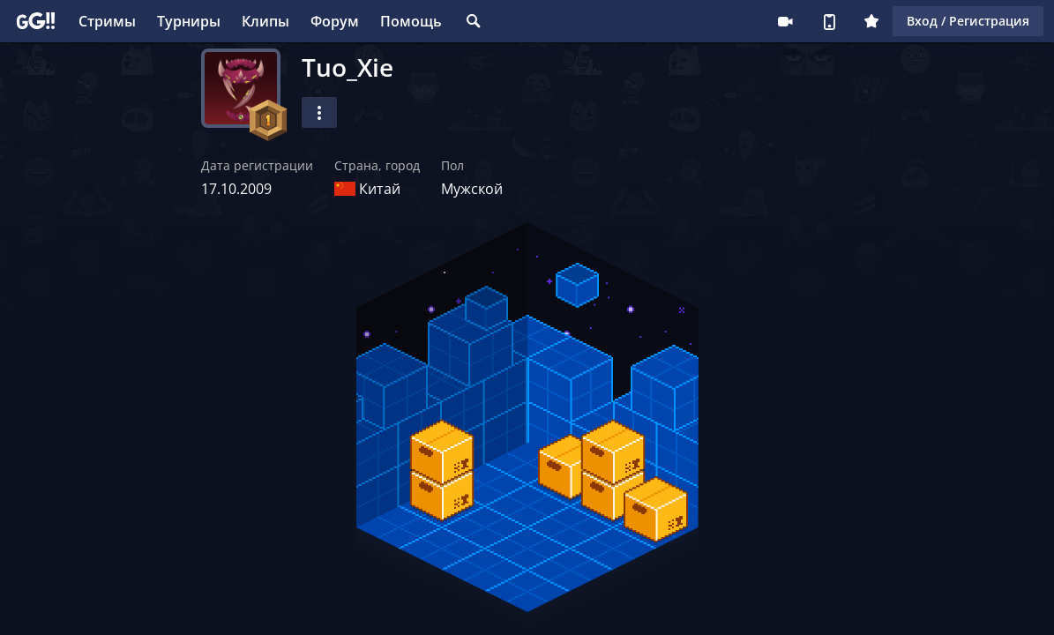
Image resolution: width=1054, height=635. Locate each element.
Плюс (871, 21)
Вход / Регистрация (968, 20)
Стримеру (785, 21)
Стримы (107, 21)
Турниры (189, 21)
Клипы (265, 21)
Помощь (411, 21)
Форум (334, 21)
